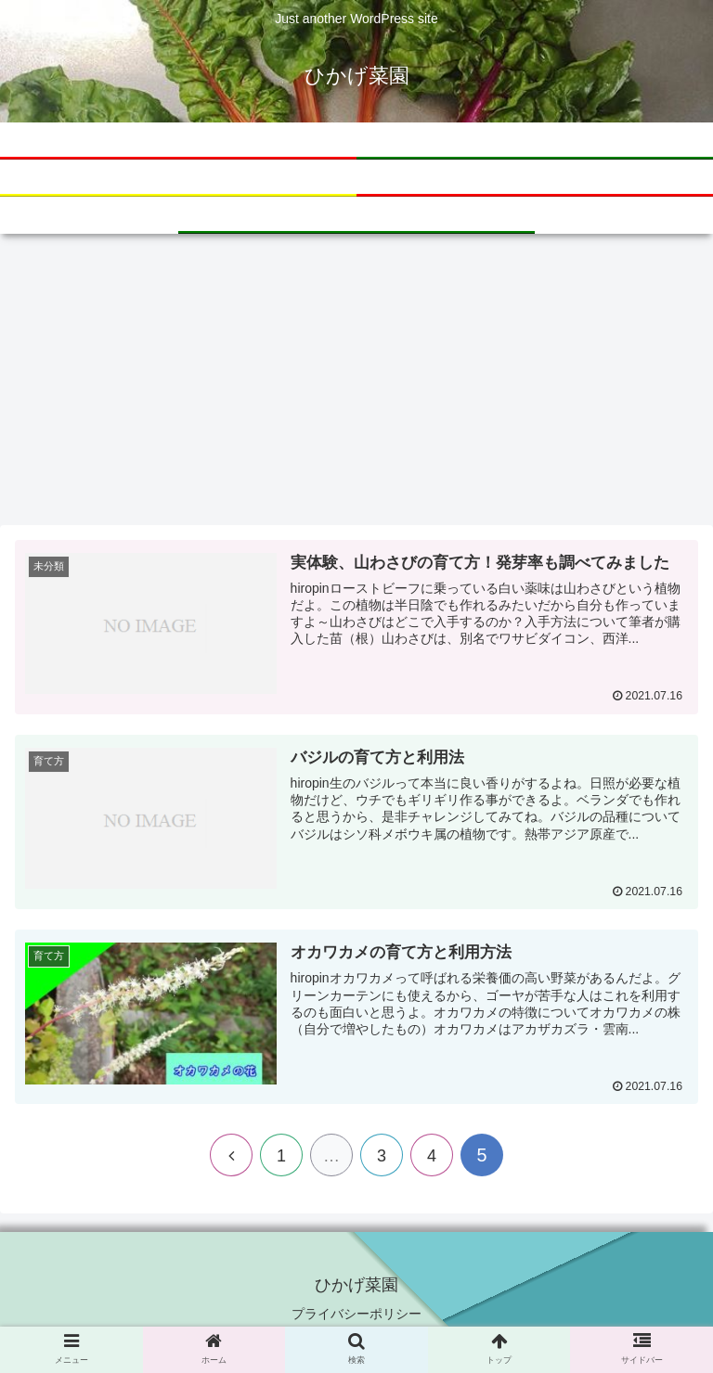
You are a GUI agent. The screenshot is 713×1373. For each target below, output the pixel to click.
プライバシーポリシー (356, 1313)
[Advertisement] (356, 386)
